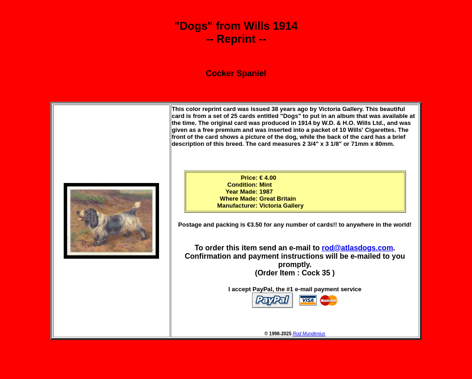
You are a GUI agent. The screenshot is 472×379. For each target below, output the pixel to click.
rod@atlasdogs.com (357, 248)
